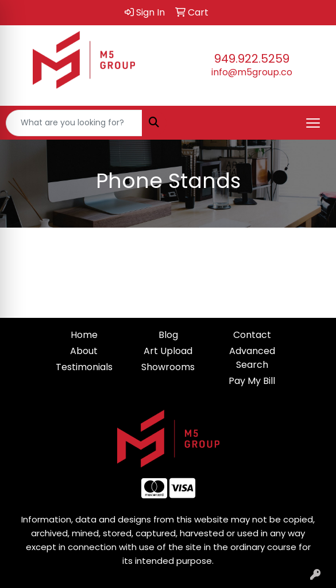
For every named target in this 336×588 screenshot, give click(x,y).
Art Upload (168, 351)
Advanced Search (252, 357)
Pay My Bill (252, 380)
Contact (252, 334)
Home (84, 334)
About (84, 351)
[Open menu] (313, 123)
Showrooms (168, 367)
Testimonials (84, 367)
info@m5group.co (251, 72)
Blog (168, 334)
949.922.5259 (251, 59)
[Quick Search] (74, 123)
